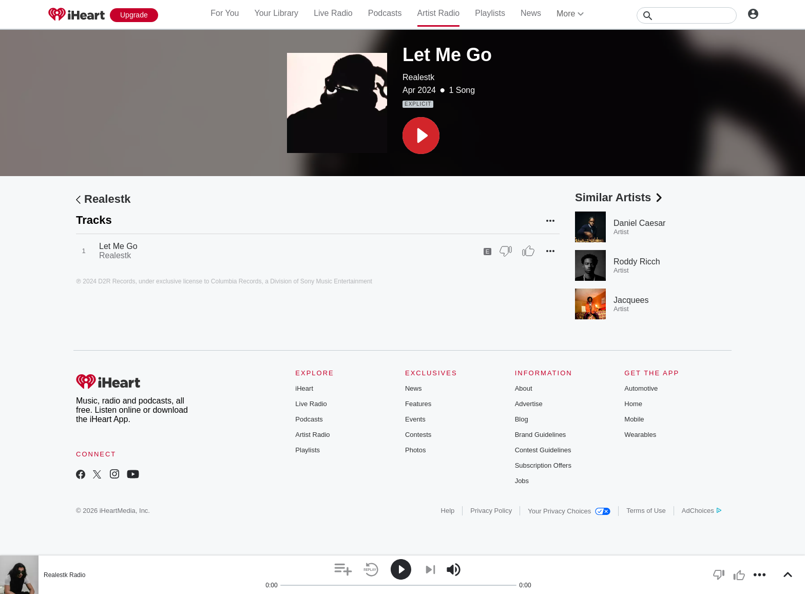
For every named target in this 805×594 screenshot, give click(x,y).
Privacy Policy (491, 510)
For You (224, 13)
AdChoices (701, 510)
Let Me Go (118, 246)
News (531, 13)
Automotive (641, 388)
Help (448, 510)
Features (418, 404)
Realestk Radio (64, 575)
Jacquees (631, 300)
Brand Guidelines (540, 434)
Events (415, 419)
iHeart (304, 388)
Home (633, 404)
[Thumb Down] (505, 251)
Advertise (529, 404)
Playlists (490, 13)
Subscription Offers (543, 465)
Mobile (634, 419)
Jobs (522, 481)
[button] (420, 135)
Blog (521, 419)
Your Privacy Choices (569, 511)
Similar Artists (619, 197)
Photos (415, 450)
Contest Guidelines (543, 450)
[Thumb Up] (528, 251)
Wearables (640, 434)
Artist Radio (438, 13)
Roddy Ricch (637, 261)
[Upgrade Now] (134, 15)
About (523, 388)
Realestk (418, 77)
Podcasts (385, 13)
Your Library (276, 13)
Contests (418, 434)
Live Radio (333, 13)
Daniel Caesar (639, 223)
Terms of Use (646, 510)
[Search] (687, 15)
